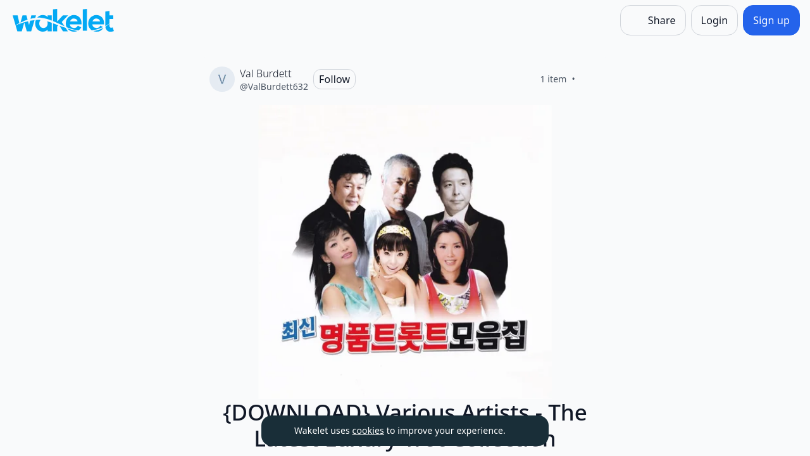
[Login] (714, 20)
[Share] (653, 20)
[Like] (590, 79)
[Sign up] (771, 20)
